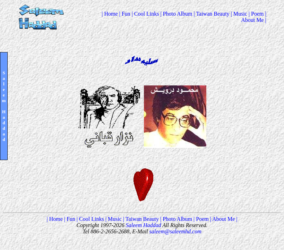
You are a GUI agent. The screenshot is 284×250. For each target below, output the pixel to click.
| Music (240, 14)
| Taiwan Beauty (212, 14)
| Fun (125, 14)
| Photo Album (176, 14)
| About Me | (253, 17)
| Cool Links (146, 14)
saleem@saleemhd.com (175, 231)
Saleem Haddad (142, 225)
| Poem (257, 14)
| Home (110, 14)
